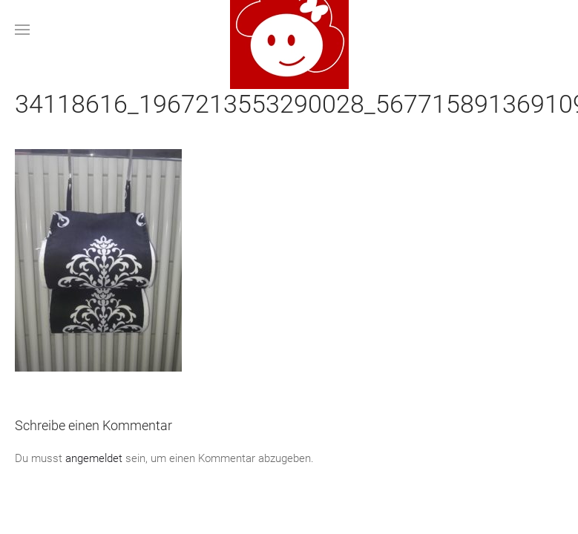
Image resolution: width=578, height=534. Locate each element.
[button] (22, 29)
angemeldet (93, 458)
